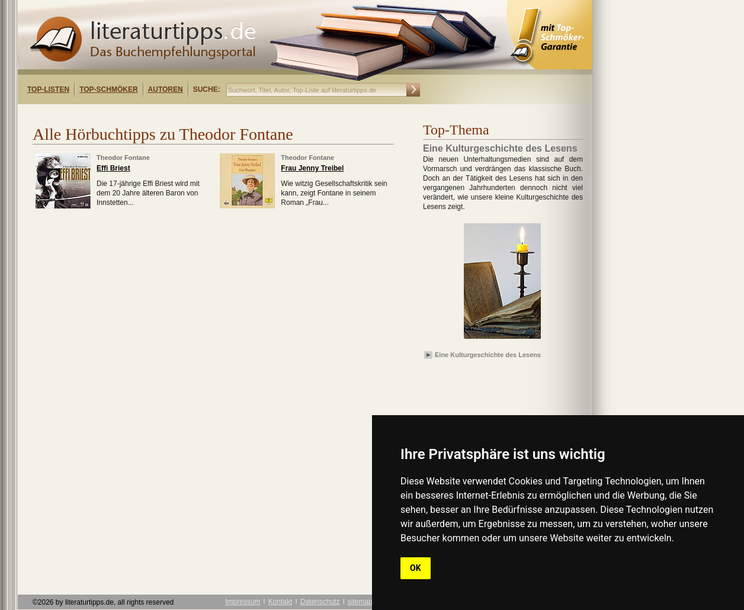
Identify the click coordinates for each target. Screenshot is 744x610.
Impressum (242, 602)
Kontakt (280, 602)
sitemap (360, 602)
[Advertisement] (170, 114)
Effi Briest (113, 168)
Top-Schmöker (108, 89)
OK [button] (415, 568)
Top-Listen (48, 89)
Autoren (165, 89)
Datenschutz (320, 602)
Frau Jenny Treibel (312, 168)
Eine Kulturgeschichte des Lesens (488, 354)
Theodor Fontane (123, 157)
